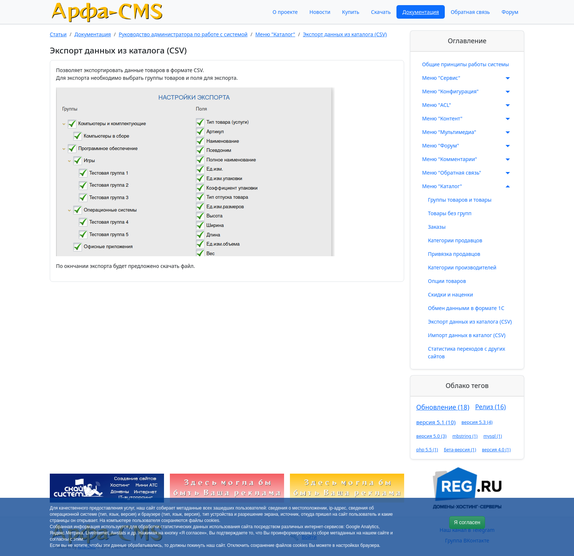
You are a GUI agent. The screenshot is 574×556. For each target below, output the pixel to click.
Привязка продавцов (454, 253)
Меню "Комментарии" (467, 159)
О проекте (285, 11)
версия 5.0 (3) (431, 436)
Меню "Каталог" (275, 34)
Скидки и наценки (450, 294)
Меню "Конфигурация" (467, 91)
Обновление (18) (442, 407)
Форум (510, 11)
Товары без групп (449, 213)
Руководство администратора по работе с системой (183, 34)
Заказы (437, 226)
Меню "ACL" (467, 105)
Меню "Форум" (467, 145)
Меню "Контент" (467, 118)
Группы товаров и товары (460, 199)
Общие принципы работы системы (465, 64)
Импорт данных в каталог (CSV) (467, 335)
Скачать (381, 11)
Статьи (58, 34)
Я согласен (467, 522)
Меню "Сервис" (467, 78)
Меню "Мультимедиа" (467, 132)
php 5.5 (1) (427, 450)
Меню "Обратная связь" (467, 172)
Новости (319, 11)
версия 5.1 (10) (435, 422)
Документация (420, 11)
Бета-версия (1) (460, 450)
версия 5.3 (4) (476, 422)
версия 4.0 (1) (496, 450)
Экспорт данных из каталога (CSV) (345, 34)
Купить (350, 11)
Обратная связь (470, 11)
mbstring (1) (465, 436)
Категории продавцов (455, 240)
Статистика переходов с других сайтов (466, 352)
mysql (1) (492, 436)
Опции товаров (447, 280)
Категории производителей (462, 267)
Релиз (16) (490, 407)
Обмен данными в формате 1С (466, 308)
